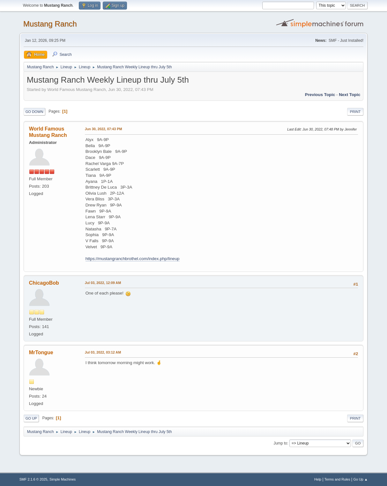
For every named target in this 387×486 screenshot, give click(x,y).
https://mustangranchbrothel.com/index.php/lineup (133, 258)
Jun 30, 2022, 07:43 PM (103, 129)
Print (355, 112)
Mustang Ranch (50, 23)
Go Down (34, 112)
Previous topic (320, 94)
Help (317, 479)
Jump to (280, 443)
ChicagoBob (44, 283)
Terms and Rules (337, 479)
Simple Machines (62, 479)
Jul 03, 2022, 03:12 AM (103, 352)
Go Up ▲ (361, 479)
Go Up (31, 418)
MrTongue (41, 352)
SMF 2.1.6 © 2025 (33, 479)
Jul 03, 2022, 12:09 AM (103, 283)
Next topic (349, 94)
